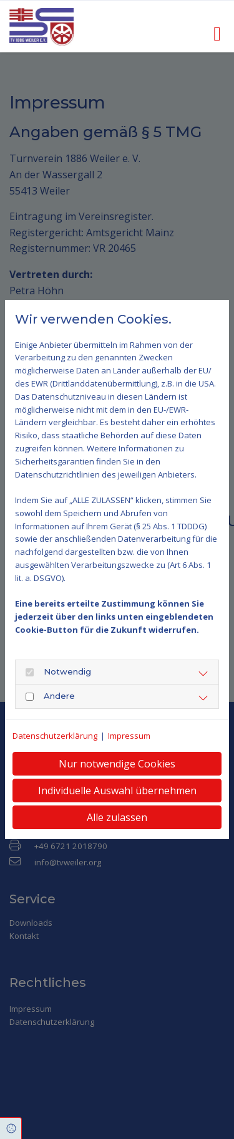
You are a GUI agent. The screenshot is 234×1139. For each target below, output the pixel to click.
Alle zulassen (117, 817)
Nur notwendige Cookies (117, 764)
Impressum (129, 735)
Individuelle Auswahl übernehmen (117, 790)
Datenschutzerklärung (54, 735)
